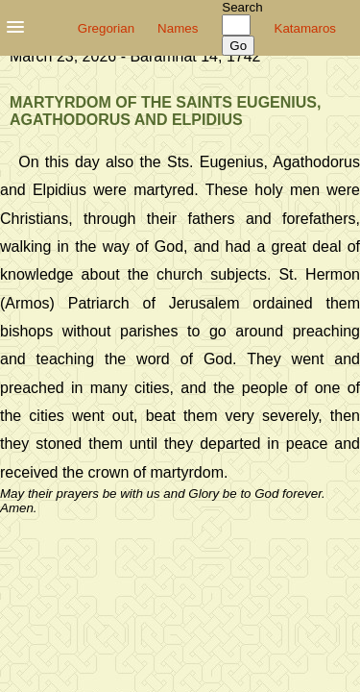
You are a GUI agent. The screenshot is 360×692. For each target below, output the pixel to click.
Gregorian (106, 28)
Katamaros (305, 28)
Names (177, 28)
